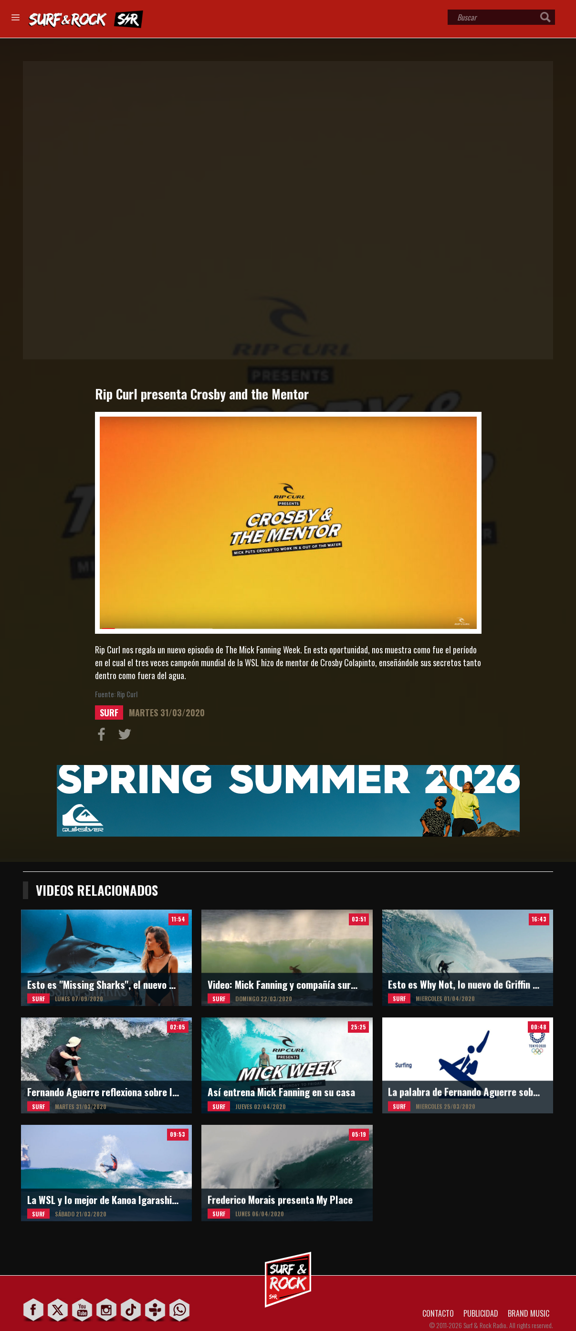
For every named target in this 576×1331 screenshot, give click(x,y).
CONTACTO (438, 1313)
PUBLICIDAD (480, 1313)
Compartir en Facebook (103, 736)
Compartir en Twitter (127, 736)
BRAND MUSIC (528, 1313)
